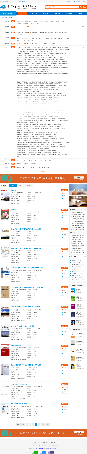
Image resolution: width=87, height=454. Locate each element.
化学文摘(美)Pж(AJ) (45, 69)
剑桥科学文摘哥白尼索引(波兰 (62, 120)
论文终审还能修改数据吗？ (77, 221)
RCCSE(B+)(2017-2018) (52, 154)
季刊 (28, 43)
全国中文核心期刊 (50, 59)
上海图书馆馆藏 (27, 47)
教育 (30, 27)
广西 (44, 38)
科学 (47, 27)
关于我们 (85, 1)
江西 (29, 40)
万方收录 (63, 128)
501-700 (27, 167)
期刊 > (6, 17)
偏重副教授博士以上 (61, 118)
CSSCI (57, 49)
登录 (20, 1)
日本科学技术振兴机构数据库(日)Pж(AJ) (60, 93)
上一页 (22, 424)
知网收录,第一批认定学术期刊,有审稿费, (25, 89)
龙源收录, (60, 87)
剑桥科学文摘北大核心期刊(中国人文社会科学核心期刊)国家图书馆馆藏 (31, 95)
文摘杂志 (52, 55)
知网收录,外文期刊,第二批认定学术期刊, (25, 105)
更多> (85, 209)
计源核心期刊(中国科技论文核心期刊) (56, 126)
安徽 (33, 38)
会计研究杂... (79, 341)
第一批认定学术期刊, (38, 140)
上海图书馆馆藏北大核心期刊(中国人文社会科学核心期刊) (28, 91)
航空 (22, 29)
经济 (18, 27)
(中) (59, 152)
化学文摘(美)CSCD (38, 112)
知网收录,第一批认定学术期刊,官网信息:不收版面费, (49, 77)
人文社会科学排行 (75, 329)
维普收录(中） (53, 87)
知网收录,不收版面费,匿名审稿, (23, 69)
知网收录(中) (60, 47)
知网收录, (58, 89)
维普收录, (30, 61)
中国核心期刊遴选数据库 (60, 59)
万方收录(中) (19, 47)
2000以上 (49, 167)
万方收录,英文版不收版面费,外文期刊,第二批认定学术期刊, (28, 138)
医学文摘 (37, 57)
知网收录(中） (50, 105)
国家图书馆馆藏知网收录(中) (22, 144)
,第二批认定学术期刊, (30, 130)
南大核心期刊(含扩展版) (64, 49)
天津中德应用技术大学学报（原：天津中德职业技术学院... (27, 268)
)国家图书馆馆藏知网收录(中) (22, 122)
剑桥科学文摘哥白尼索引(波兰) (23, 134)
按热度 (20, 185)
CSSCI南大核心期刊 (49, 32)
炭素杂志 (78, 289)
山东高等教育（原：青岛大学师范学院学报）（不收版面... (27, 287)
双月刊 (31, 43)
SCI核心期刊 (19, 34)
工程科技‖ (52, 21)
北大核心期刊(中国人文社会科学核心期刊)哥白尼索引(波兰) (53, 138)
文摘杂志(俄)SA (30, 85)
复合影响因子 (19, 163)
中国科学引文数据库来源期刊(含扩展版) (29, 49)
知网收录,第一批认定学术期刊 (33, 99)
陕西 (29, 38)
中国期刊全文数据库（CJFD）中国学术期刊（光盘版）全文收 (29, 152)
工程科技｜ (19, 23)
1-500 (23, 167)
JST (56, 51)
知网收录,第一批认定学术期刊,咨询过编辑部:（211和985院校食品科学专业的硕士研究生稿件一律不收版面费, (38, 132)
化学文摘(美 (19, 128)
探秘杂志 (13, 209)
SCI (46, 57)
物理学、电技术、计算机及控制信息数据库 (25, 57)
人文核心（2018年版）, (30, 114)
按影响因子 (29, 185)
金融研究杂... (79, 357)
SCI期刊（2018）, (46, 112)
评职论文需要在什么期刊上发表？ (78, 212)
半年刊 (45, 43)
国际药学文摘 (46, 55)
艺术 (36, 27)
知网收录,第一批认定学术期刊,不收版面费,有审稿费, (49, 79)
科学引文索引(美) (52, 57)
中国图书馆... (79, 305)
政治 (57, 27)
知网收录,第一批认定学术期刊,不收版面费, (59, 67)
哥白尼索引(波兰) (50, 51)
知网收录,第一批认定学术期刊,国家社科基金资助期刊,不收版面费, (43, 118)
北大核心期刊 (34, 32)
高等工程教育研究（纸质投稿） (20, 404)
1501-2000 (43, 167)
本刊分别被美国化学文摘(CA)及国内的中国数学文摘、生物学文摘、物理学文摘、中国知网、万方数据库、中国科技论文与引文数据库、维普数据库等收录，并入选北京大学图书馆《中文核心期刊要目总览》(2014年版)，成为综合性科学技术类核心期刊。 (43, 74)
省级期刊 (27, 32)
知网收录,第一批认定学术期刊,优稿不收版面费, (50, 101)
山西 (18, 40)
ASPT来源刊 (43, 53)
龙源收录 (49, 150)
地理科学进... (79, 313)
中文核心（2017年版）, (35, 65)
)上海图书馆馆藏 (46, 146)
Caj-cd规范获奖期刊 (54, 146)
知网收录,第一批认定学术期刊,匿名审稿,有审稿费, (38, 67)
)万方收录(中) (26, 128)
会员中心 (69, 13)
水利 (29, 29)
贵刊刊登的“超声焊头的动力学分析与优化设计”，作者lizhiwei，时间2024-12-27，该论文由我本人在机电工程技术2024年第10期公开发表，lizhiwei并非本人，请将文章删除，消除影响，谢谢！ (78, 241)
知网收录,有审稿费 (20, 130)
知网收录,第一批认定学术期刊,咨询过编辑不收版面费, (44, 120)
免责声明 (53, 442)
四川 (25, 40)
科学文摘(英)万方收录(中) (39, 85)
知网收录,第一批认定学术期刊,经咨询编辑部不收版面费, (49, 61)
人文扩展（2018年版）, (62, 85)
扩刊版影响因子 (34, 163)
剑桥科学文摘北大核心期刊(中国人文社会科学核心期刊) (28, 71)
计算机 (18, 29)
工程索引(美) (19, 55)
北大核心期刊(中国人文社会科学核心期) (59, 112)
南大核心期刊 (64, 61)
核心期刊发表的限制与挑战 (77, 216)
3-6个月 (30, 160)
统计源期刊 (64, 32)
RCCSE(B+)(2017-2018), (21, 61)
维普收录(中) (66, 47)
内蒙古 (47, 38)
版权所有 (48, 442)
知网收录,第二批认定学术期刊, (47, 99)
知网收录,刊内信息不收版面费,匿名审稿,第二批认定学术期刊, (29, 108)
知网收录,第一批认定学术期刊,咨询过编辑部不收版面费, (28, 116)
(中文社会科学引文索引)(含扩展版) (54, 124)
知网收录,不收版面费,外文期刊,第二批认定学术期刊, (27, 110)
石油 (33, 29)
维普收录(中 (62, 146)
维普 (63, 154)
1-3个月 (18, 160)
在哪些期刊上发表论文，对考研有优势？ (78, 214)
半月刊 (18, 43)
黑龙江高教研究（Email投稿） (19, 384)
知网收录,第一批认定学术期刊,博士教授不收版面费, (44, 89)
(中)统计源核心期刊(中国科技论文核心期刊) (25, 136)
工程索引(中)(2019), (57, 97)
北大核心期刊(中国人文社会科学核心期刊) (40, 47)
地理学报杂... (79, 297)
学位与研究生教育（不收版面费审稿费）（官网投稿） (26, 306)
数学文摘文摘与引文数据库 (51, 85)
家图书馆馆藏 (37, 126)
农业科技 (32, 23)
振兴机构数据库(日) (28, 140)
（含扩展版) (66, 142)
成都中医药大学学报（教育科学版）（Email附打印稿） (27, 248)
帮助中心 (80, 13)
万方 (18, 156)
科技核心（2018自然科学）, (46, 65)
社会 (54, 27)
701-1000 (32, 167)
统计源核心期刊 (41, 144)
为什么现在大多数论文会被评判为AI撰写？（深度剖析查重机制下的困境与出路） (78, 227)
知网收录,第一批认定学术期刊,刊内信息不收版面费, (27, 79)
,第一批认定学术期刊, (40, 136)
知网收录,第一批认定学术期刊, (23, 65)
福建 (36, 38)
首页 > (3, 17)
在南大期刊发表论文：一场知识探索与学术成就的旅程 (78, 220)
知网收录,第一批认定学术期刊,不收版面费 (25, 126)
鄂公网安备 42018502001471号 (52, 448)
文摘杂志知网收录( (49, 136)
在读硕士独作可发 (20, 114)
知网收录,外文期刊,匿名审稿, (39, 105)
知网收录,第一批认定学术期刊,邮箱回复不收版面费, (27, 77)
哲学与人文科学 (28, 21)
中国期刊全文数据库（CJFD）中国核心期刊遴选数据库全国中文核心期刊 (31, 150)
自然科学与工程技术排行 (76, 285)
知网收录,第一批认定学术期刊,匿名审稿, (25, 120)
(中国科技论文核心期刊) (50, 144)
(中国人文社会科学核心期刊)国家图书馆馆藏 (25, 146)
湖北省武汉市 (24, 38)
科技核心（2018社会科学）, (53, 116)
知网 (59, 154)
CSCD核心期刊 (58, 32)
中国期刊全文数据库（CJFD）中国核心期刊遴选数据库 (27, 148)
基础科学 (46, 21)
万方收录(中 (38, 146)
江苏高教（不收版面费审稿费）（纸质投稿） (24, 326)
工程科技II (35, 21)
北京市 (18, 38)
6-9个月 (40, 160)
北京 (59, 38)
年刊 (49, 43)
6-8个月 (49, 160)
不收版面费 (54, 152)
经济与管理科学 (20, 21)
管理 (61, 27)
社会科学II (41, 21)
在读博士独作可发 (56, 128)
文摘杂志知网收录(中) (44, 71)
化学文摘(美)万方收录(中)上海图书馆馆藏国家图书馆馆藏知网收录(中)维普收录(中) (33, 142)
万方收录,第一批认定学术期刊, (49, 140)
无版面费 (19, 167)
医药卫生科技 (26, 23)
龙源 (66, 154)
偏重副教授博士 (43, 116)
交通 (26, 29)
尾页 (48, 424)
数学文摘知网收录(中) (43, 110)
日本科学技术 (19, 140)
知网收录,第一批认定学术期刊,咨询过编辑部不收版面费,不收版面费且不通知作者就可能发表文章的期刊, (37, 103)
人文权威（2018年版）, (34, 122)
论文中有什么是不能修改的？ (78, 225)
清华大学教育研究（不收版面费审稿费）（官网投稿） (26, 365)
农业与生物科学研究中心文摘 (32, 51)
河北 (55, 38)
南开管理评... (79, 349)
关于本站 (34, 442)
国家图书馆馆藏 (53, 47)
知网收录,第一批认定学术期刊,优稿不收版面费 (43, 97)
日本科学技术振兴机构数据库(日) (23, 53)
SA (32, 53)
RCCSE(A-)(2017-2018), (35, 69)
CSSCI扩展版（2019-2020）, (42, 114)
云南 (68, 38)
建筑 (25, 27)
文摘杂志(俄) (39, 55)
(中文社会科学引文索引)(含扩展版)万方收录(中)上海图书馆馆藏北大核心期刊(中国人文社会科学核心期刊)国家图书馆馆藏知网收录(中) (43, 63)
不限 (13, 21)
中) (55, 136)
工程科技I (37, 23)
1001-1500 (38, 167)
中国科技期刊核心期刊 (44, 148)
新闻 (50, 27)
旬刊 (39, 43)
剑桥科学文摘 (42, 51)
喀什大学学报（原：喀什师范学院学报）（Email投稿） (27, 229)
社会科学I (63, 21)
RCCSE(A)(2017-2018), (58, 65)
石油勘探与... (79, 321)
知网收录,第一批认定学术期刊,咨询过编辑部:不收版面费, (28, 101)
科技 (40, 27)
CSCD (18, 49)
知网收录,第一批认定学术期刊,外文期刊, (50, 108)
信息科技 (57, 21)
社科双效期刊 (60, 57)
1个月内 (35, 160)
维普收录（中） (33, 144)
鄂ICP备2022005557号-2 (38, 448)
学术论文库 (33, 13)
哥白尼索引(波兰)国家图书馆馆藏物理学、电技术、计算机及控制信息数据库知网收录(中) (34, 93)
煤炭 (65, 27)
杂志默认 (13, 185)
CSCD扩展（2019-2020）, (44, 87)
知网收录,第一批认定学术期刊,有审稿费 (24, 97)
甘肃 (32, 40)
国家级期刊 (41, 32)
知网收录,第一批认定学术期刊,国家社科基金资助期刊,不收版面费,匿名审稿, (31, 124)
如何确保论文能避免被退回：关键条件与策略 (78, 223)
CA (17, 51)
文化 (21, 27)
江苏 (52, 38)
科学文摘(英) (37, 53)
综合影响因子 (26, 163)
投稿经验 (57, 13)
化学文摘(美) (22, 51)
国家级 (18, 32)
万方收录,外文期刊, (62, 103)
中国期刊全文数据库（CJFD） (39, 59)
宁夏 (21, 40)
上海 (40, 38)
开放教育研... (79, 365)
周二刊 (53, 43)
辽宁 (62, 38)
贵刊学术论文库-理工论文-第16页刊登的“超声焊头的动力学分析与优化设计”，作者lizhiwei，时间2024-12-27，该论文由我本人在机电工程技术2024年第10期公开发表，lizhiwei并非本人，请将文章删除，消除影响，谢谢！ (78, 235)
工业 (43, 27)
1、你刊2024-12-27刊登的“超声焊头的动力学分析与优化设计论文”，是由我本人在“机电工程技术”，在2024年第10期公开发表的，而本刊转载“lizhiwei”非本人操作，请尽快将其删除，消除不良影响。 (78, 250)
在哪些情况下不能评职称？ (78, 229)
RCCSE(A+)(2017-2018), (21, 99)
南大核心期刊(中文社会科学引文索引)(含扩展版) (57, 53)
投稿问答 (45, 13)
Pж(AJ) (34, 55)
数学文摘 (42, 57)
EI (68, 53)
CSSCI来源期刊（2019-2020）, (23, 118)
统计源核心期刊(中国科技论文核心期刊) (46, 49)
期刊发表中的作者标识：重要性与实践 (78, 218)
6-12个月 (23, 160)
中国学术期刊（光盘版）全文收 (23, 154)
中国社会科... (79, 333)
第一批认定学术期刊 (47, 152)
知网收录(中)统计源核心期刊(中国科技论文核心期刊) (41, 128)
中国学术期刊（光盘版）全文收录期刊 (24, 59)
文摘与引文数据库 (27, 55)
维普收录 (54, 150)
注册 (24, 1)
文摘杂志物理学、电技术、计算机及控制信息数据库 (56, 95)
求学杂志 (13, 190)
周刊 (22, 43)
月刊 (36, 43)
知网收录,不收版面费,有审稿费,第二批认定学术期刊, (41, 134)
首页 (22, 13)
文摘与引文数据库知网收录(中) (57, 142)
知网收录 (54, 134)
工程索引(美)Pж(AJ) (21, 85)
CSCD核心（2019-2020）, (22, 67)
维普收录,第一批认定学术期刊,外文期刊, (25, 112)
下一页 (43, 424)
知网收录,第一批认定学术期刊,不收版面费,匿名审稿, (27, 87)
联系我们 (43, 442)
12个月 (45, 160)
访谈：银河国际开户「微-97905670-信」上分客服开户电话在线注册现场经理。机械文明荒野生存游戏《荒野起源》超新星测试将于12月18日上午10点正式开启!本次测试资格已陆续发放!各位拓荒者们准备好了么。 (78, 252)
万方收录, (35, 61)
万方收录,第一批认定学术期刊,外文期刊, (57, 110)
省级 (22, 32)
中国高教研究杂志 (16, 345)
